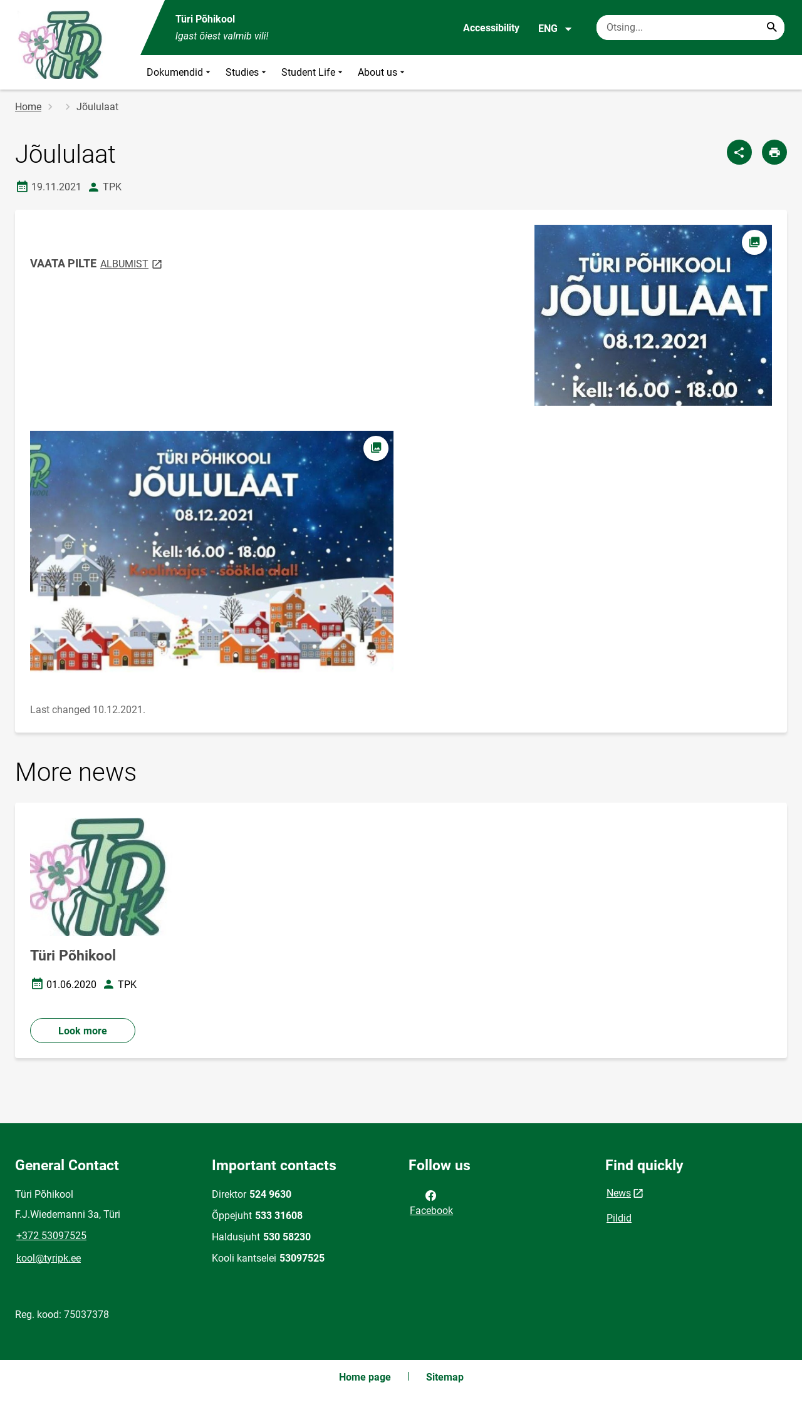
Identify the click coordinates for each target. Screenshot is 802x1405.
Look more (82, 1031)
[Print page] (774, 152)
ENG (555, 28)
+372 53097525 (51, 1236)
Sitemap (445, 1377)
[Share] (739, 152)
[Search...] (772, 27)
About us (382, 72)
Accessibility (491, 28)
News (619, 1193)
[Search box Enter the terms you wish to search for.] (690, 27)
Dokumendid (180, 72)
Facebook (431, 1202)
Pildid (619, 1218)
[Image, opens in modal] (211, 552)
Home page (365, 1377)
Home (28, 107)
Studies (247, 72)
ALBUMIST (132, 263)
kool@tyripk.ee (48, 1258)
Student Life (313, 72)
